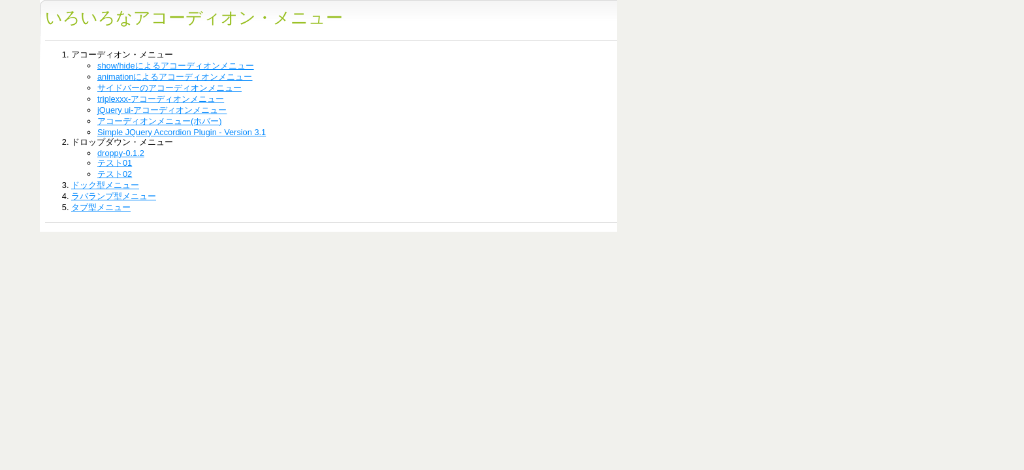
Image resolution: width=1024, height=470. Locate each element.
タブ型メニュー (101, 207)
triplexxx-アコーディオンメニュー (160, 99)
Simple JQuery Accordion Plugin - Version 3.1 (181, 132)
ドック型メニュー (105, 185)
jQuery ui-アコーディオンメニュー (162, 110)
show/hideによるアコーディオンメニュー (175, 65)
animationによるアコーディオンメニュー (175, 77)
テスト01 (114, 163)
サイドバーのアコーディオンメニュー (169, 88)
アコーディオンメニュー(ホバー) (159, 121)
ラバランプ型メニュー (113, 196)
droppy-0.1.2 (120, 153)
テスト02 (114, 174)
